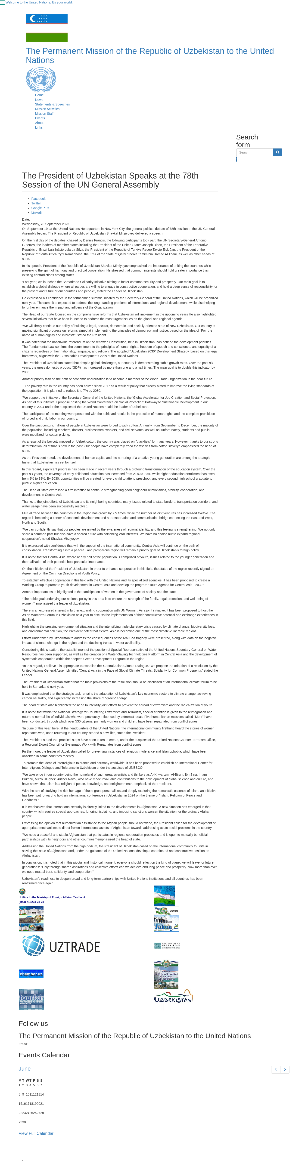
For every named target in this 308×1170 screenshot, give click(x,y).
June (25, 1068)
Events (40, 118)
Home (39, 95)
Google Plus (40, 208)
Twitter (36, 203)
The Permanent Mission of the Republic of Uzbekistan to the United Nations (150, 55)
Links (39, 127)
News (39, 100)
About (39, 123)
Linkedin (37, 212)
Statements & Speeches (52, 104)
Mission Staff (44, 113)
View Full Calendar (36, 1133)
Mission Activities (47, 109)
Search (236, 159)
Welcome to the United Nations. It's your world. (39, 2)
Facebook (38, 199)
